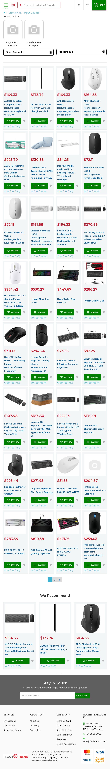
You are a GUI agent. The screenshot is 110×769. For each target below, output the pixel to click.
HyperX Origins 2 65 (94, 300)
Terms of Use (38, 754)
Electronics (15, 12)
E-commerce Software (40, 761)
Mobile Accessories (65, 744)
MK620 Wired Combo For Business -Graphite (95, 490)
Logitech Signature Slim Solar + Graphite (42, 490)
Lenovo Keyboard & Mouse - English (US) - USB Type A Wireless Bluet (68, 428)
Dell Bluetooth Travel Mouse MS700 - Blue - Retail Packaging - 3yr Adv (42, 172)
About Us (34, 721)
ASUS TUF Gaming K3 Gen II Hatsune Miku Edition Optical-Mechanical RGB (14, 173)
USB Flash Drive (64, 734)
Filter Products (14, 52)
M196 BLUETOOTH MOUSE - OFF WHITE (68, 490)
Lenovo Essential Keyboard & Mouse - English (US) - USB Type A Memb (94, 364)
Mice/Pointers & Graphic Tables (34, 44)
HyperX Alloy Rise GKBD (40, 301)
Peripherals (61, 739)
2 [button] (52, 673)
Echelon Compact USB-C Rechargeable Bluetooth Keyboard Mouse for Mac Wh (41, 237)
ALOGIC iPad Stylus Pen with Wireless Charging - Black (41, 108)
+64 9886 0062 (92, 734)
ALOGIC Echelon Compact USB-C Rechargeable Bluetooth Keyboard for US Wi (15, 108)
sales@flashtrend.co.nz (94, 740)
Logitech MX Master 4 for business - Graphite (14, 490)
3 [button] (57, 673)
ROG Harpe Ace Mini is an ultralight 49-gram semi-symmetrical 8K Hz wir (94, 552)
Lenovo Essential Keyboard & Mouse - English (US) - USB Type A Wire (15, 428)
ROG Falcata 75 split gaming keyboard (41, 552)
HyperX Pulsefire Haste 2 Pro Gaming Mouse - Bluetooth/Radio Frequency (14, 364)
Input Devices (31, 12)
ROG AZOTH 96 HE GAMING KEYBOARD (14, 552)
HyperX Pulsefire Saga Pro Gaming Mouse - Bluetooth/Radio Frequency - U (40, 364)
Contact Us (35, 730)
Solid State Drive (64, 730)
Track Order (9, 725)
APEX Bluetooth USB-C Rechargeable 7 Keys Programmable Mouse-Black (68, 108)
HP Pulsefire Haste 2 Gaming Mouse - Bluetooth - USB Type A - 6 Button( (15, 300)
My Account (9, 721)
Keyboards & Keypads (13, 44)
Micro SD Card (63, 721)
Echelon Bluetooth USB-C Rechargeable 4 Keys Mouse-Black (94, 172)
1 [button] (48, 673)
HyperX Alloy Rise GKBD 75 (66, 301)
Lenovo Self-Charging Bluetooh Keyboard (94, 429)
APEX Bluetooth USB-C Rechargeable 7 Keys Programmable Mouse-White (94, 108)
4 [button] (61, 673)
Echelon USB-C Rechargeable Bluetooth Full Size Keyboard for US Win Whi (67, 237)
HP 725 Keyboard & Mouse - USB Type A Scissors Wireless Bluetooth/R (94, 237)
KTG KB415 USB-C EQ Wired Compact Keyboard (67, 364)
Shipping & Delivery (58, 757)
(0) (12, 126)
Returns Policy (39, 757)
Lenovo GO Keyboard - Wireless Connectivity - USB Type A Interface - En (41, 429)
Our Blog (34, 725)
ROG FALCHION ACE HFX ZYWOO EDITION (67, 552)
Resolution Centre (12, 730)
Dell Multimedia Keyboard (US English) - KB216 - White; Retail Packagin (66, 173)
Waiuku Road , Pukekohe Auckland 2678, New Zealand (93, 726)
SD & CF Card (63, 725)
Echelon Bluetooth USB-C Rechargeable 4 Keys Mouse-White (14, 237)
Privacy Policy (54, 754)
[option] (55, 34)
